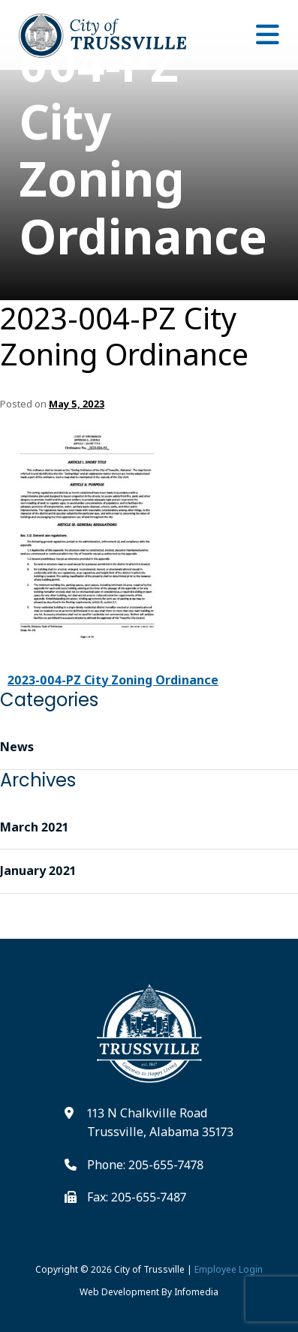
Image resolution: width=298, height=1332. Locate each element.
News (17, 746)
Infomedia (196, 1291)
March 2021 (34, 827)
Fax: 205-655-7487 (136, 1197)
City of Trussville (149, 1269)
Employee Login (228, 1269)
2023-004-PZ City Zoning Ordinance (124, 336)
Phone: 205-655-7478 (145, 1164)
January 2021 (38, 870)
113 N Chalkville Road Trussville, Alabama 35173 (160, 1123)
